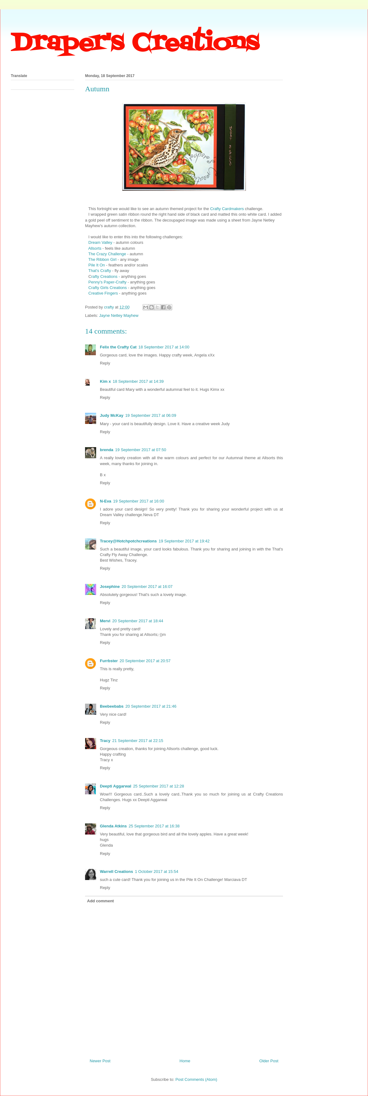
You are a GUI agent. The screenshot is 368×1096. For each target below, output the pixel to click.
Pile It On (96, 265)
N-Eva (105, 501)
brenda (106, 449)
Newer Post (100, 1061)
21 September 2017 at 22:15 (137, 740)
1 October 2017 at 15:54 (156, 871)
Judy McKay (111, 415)
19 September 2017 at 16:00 (138, 501)
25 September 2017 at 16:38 (154, 826)
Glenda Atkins (113, 826)
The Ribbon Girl (102, 259)
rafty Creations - (105, 276)
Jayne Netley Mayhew (119, 315)
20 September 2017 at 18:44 (137, 621)
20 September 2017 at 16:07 (147, 586)
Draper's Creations (135, 44)
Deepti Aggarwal (115, 786)
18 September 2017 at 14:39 (138, 381)
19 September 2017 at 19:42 (184, 541)
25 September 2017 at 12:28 (158, 786)
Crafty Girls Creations (107, 287)
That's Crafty (99, 270)
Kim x (105, 381)
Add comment (100, 901)
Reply (105, 363)
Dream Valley (100, 242)
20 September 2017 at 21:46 (151, 706)
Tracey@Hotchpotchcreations (128, 541)
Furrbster (109, 660)
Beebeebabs (112, 706)
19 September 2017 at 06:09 (150, 415)
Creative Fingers (103, 293)
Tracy (105, 740)
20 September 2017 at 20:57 (145, 660)
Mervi (105, 621)
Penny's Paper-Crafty (108, 282)
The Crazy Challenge (107, 254)
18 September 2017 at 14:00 (163, 347)
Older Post (268, 1061)
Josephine (110, 586)
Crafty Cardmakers (227, 208)
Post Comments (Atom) (196, 1079)
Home (185, 1061)
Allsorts (95, 248)
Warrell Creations (116, 871)
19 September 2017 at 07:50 (140, 449)
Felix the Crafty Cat (118, 347)
